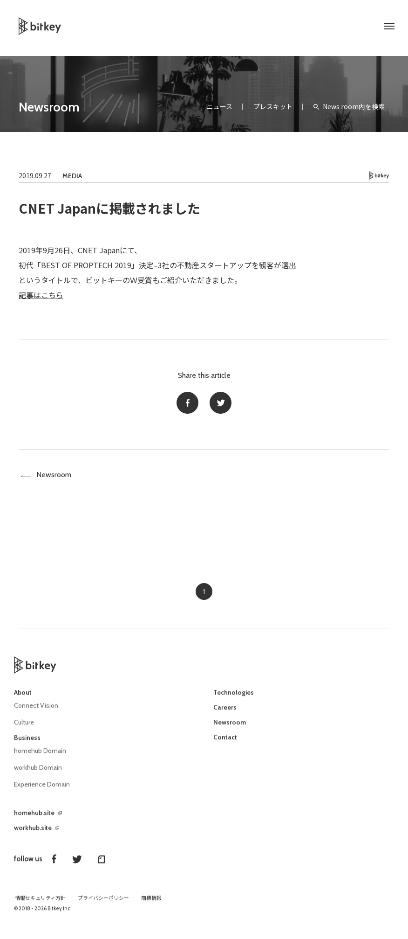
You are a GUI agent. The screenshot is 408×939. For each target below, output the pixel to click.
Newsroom (49, 107)
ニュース (219, 106)
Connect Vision (36, 712)
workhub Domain (38, 773)
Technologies (233, 699)
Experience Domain (42, 789)
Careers (225, 714)
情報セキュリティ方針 (40, 902)
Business (27, 743)
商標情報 (151, 902)
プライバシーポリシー (103, 902)
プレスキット (272, 106)
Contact (225, 744)
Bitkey (379, 175)
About (23, 699)
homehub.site (34, 817)
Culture (24, 728)
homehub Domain (40, 756)
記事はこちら (41, 294)
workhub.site (33, 832)
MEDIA (72, 176)
